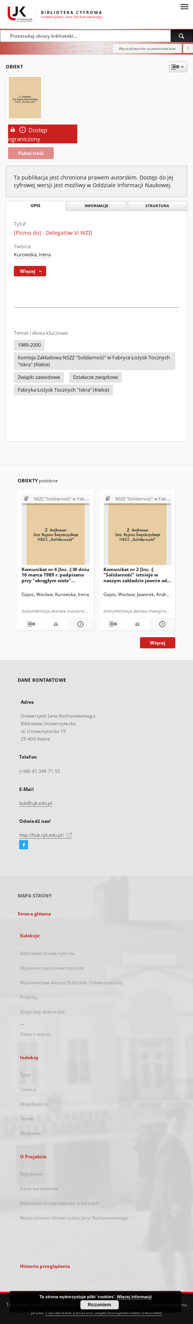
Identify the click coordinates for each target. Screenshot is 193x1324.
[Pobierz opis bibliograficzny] (30, 624)
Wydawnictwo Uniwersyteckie (52, 968)
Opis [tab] (35, 205)
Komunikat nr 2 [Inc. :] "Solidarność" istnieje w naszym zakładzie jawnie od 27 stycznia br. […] (135, 574)
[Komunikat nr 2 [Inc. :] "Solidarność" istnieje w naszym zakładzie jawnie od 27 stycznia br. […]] (137, 531)
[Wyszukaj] (182, 36)
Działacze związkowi (95, 377)
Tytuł (25, 1074)
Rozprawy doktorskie (42, 1011)
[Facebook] (23, 845)
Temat (27, 1118)
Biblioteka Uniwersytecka (47, 953)
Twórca (28, 1089)
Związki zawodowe (39, 377)
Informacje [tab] (96, 205)
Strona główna (34, 913)
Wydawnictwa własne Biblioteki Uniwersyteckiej (71, 982)
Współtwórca (34, 1104)
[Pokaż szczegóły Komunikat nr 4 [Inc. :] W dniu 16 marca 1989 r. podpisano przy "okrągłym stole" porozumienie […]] (79, 624)
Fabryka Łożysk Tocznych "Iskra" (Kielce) (63, 390)
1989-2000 (29, 345)
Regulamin (31, 1174)
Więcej (157, 643)
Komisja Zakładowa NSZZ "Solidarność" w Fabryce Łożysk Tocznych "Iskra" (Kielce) (94, 361)
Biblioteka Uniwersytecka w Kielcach (59, 1203)
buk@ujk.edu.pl (35, 803)
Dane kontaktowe (39, 1188)
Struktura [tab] (157, 205)
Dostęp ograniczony (27, 134)
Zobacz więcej (35, 1034)
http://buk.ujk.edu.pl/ (45, 835)
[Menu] (184, 6)
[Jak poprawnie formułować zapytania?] (188, 48)
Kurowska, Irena (32, 254)
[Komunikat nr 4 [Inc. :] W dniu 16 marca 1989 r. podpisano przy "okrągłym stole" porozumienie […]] (56, 531)
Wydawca (30, 1133)
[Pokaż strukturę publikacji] (56, 499)
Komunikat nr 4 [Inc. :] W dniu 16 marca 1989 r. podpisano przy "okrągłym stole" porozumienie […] (55, 574)
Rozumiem (99, 1304)
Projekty (29, 997)
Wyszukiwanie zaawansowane (147, 48)
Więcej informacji (134, 1296)
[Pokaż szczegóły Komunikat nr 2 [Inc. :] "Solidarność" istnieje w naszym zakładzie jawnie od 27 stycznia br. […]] (161, 624)
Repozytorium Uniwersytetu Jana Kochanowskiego (74, 1217)
